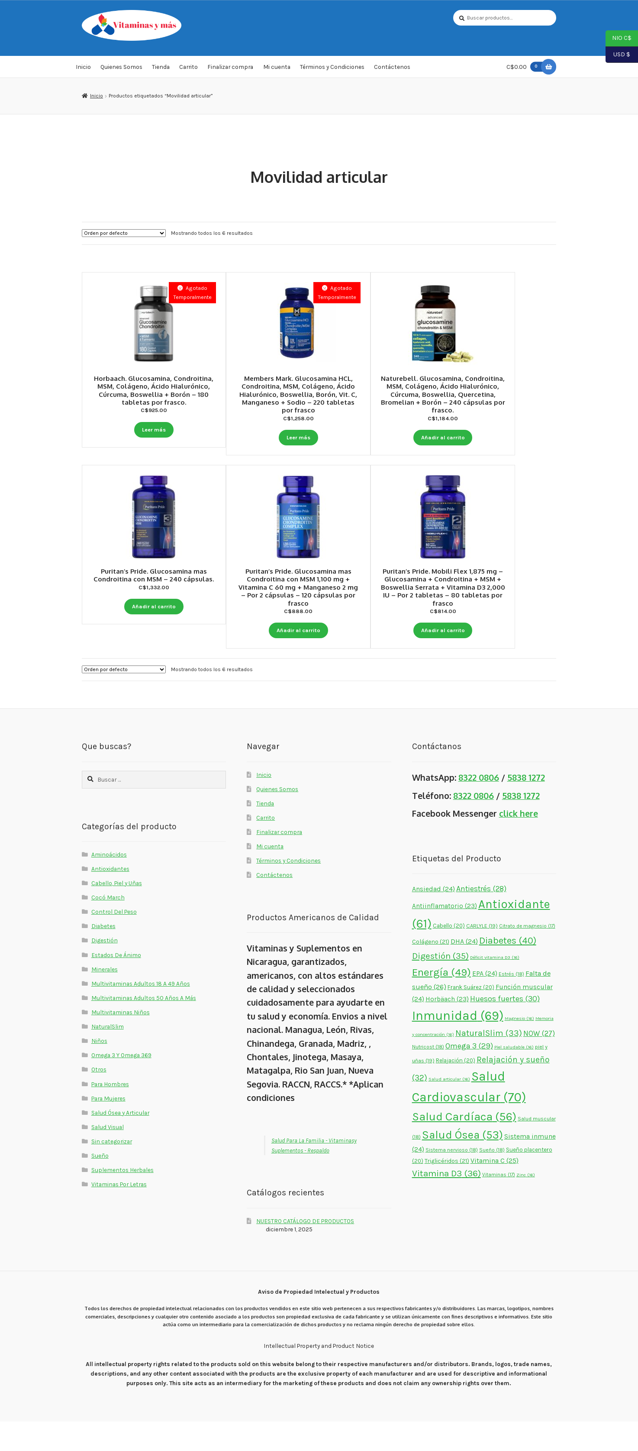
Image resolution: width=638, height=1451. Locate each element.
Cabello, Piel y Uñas (116, 912)
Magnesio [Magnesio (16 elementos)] (519, 1048)
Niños (99, 1070)
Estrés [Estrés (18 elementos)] (511, 1003)
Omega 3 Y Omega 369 (121, 1084)
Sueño (100, 1185)
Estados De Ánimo (116, 984)
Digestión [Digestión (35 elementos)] (440, 985)
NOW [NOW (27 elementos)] (539, 1062)
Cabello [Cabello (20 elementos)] (449, 955)
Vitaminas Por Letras (119, 1214)
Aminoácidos (109, 883)
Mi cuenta (276, 71)
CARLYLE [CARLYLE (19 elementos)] (482, 955)
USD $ (618, 55)
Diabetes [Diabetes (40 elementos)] (507, 970)
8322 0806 (478, 807)
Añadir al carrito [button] (484, 437)
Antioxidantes (110, 898)
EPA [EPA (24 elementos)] (484, 1003)
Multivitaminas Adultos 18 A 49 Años (140, 1013)
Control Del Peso (114, 941)
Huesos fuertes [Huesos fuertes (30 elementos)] (505, 1028)
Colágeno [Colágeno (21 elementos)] (430, 971)
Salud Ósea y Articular (120, 1142)
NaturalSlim (107, 1056)
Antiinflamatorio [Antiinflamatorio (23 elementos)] (444, 936)
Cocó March (108, 927)
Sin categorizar (111, 1171)
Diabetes (103, 955)
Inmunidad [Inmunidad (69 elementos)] (457, 1045)
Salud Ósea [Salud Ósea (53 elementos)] (462, 1164)
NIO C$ (619, 38)
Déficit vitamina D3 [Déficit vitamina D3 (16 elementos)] (494, 987)
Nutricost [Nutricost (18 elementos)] (428, 1077)
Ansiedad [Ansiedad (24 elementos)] (433, 918)
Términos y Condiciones (332, 71)
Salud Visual (107, 1156)
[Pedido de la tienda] (124, 237)
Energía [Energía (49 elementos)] (441, 1001)
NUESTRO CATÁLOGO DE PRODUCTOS (305, 1250)
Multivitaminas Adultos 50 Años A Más (143, 1027)
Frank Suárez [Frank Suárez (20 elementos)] (471, 1016)
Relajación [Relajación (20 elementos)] (455, 1090)
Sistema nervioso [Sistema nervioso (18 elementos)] (451, 1179)
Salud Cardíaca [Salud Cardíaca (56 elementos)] (464, 1146)
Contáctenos (392, 71)
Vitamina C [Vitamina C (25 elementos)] (494, 1190)
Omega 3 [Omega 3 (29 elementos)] (469, 1076)
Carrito (188, 71)
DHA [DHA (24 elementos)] (464, 971)
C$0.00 (526, 71)
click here (518, 843)
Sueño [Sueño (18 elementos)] (492, 1179)
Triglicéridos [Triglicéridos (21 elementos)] (447, 1191)
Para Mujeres (108, 1127)
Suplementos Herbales (122, 1199)
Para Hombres (110, 1113)
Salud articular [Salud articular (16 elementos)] (449, 1109)
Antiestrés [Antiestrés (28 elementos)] (481, 918)
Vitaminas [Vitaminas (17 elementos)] (498, 1204)
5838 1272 (526, 807)
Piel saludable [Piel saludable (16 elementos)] (514, 1077)
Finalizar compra (230, 71)
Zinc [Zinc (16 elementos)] (525, 1205)
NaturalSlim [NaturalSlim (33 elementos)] (488, 1063)
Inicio (83, 71)
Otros (98, 1099)
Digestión (104, 970)
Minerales (104, 998)
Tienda (161, 71)
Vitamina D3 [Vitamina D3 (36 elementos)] (446, 1203)
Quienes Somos (121, 71)
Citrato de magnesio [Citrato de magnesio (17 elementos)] (527, 955)
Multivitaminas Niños (120, 1042)
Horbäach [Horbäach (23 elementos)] (447, 1029)
